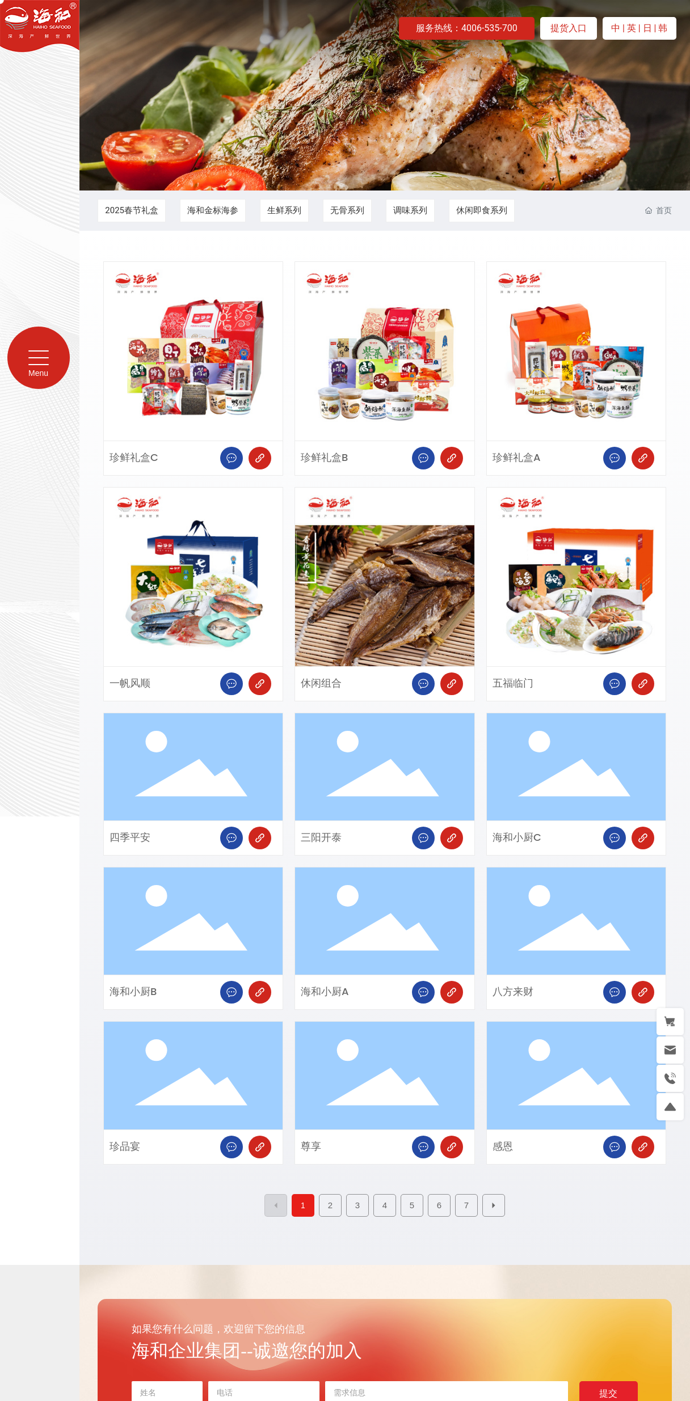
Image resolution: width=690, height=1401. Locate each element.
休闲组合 (321, 683)
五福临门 (513, 683)
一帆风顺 (130, 683)
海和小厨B (133, 992)
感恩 (503, 1146)
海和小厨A (325, 992)
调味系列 (410, 210)
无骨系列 (347, 210)
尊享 (311, 1146)
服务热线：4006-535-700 (467, 28)
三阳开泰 (321, 837)
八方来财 (513, 992)
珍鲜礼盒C (134, 458)
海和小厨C (517, 837)
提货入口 (568, 28)
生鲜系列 (284, 210)
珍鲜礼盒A (517, 458)
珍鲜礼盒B (324, 458)
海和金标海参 (212, 210)
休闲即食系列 (481, 210)
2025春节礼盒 (131, 210)
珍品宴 (125, 1146)
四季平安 (130, 837)
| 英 (630, 28)
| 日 (646, 28)
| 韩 (661, 28)
